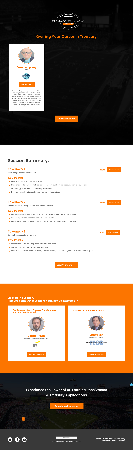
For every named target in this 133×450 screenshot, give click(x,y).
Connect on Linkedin (27, 84)
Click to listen (114, 170)
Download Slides (66, 118)
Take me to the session (36, 355)
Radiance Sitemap (117, 440)
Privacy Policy (119, 438)
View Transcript (65, 265)
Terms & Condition (104, 438)
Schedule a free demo (66, 406)
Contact (104, 440)
